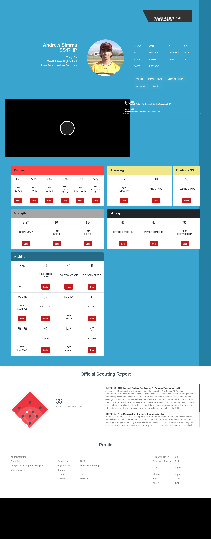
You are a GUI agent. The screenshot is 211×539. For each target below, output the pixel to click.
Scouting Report (178, 79)
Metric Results (157, 79)
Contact (159, 87)
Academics (142, 87)
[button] (69, 131)
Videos (140, 79)
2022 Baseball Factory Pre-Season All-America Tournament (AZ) (163, 105)
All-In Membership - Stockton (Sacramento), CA (163, 112)
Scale (18, 205)
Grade (156, 205)
